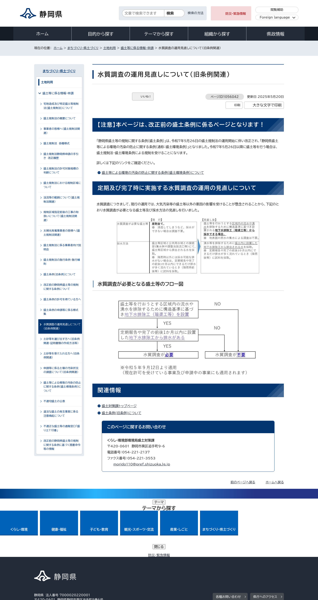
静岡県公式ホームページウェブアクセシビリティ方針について (173, 564)
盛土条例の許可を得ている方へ (62, 299)
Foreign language (275, 17)
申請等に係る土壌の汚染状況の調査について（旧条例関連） (60, 370)
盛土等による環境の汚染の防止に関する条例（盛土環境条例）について (153, 172)
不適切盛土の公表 (54, 401)
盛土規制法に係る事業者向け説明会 (62, 247)
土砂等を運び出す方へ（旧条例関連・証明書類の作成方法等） (61, 341)
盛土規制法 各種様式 (56, 143)
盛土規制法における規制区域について (62, 185)
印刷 (237, 105)
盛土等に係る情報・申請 (137, 48)
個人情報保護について (100, 564)
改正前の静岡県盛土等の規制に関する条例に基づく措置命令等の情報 (61, 444)
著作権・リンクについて (54, 564)
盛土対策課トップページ (119, 406)
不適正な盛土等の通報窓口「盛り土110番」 (61, 428)
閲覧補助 (277, 9)
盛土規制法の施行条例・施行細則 (61, 261)
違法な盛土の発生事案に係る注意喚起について (60, 413)
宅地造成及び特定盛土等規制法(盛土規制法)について (60, 105)
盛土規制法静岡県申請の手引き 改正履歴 (60, 156)
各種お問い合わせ (228, 538)
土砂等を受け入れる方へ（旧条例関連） (61, 355)
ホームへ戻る (275, 482)
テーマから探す (159, 34)
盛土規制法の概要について (59, 118)
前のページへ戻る (243, 482)
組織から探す (217, 34)
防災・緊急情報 (235, 13)
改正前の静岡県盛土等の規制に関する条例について (60, 286)
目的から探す (101, 34)
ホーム (42, 33)
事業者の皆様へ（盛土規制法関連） (61, 130)
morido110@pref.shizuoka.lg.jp (141, 464)
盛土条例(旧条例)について (121, 413)
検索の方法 (196, 13)
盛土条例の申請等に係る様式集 (60, 312)
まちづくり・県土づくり (82, 48)
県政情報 (275, 34)
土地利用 (109, 48)
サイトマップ (264, 564)
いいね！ (146, 96)
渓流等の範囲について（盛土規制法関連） (61, 199)
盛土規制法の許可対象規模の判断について (60, 170)
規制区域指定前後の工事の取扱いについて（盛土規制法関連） (60, 216)
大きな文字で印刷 (267, 105)
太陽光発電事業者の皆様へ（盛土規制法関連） (61, 232)
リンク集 (235, 564)
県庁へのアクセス (265, 538)
